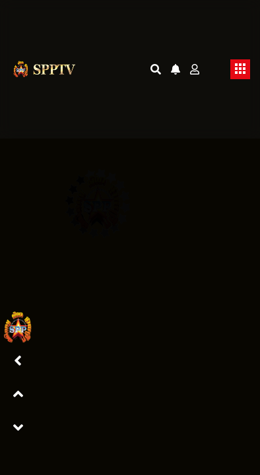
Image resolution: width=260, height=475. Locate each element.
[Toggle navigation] (240, 69)
